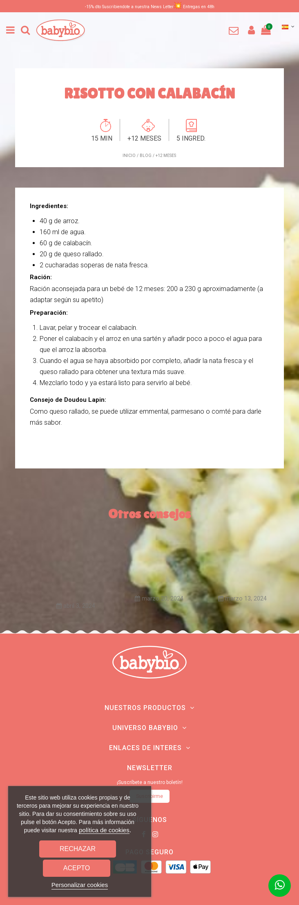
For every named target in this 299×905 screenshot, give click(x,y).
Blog (146, 155)
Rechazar (78, 848)
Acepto (76, 868)
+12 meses (166, 155)
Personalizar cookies (79, 884)
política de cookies (104, 830)
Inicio (129, 155)
